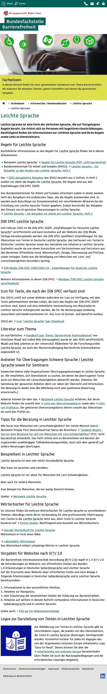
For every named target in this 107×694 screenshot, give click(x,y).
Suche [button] (22, 3)
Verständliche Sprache (60, 460)
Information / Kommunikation (49, 103)
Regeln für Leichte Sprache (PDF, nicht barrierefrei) (73, 162)
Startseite (4, 103)
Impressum (53, 668)
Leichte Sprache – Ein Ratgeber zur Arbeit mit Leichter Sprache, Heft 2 (48, 213)
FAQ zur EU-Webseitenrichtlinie (38, 611)
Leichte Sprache (103, 4)
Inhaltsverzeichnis (71, 668)
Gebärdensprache (98, 4)
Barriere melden (92, 4)
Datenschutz (9, 668)
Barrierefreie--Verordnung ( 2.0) (41, 559)
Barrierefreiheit (89, 595)
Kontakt (86, 4)
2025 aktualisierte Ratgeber (26, 177)
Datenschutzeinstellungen (32, 668)
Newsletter (88, 668)
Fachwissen (17, 103)
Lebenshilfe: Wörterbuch (19, 541)
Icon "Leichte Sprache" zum (40, 321)
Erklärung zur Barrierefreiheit (17, 676)
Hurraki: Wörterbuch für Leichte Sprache (29, 530)
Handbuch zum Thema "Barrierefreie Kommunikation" (59, 335)
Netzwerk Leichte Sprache (57, 399)
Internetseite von (59, 651)
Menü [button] (10, 3)
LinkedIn (103, 676)
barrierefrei (8, 438)
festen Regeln (29, 522)
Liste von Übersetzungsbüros (62, 403)
